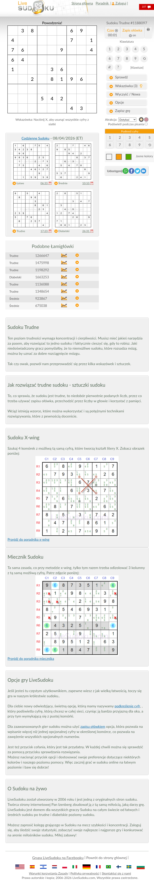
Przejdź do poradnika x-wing (28, 539)
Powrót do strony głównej (106, 857)
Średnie (60, 183)
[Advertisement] (127, 199)
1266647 (42, 256)
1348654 (42, 291)
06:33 (46, 183)
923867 (41, 298)
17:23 (46, 231)
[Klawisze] (136, 67)
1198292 (42, 270)
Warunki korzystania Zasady (48, 873)
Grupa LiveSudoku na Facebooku (58, 857)
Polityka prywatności (84, 873)
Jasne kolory (144, 156)
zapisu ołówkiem (92, 726)
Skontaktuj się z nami (116, 873)
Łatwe (17, 183)
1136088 (42, 284)
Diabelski (61, 231)
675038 (41, 306)
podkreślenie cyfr (127, 706)
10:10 (88, 183)
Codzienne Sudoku (35, 138)
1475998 (42, 263)
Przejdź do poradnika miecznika (31, 659)
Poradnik (103, 3)
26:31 (88, 231)
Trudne (18, 231)
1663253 (42, 277)
